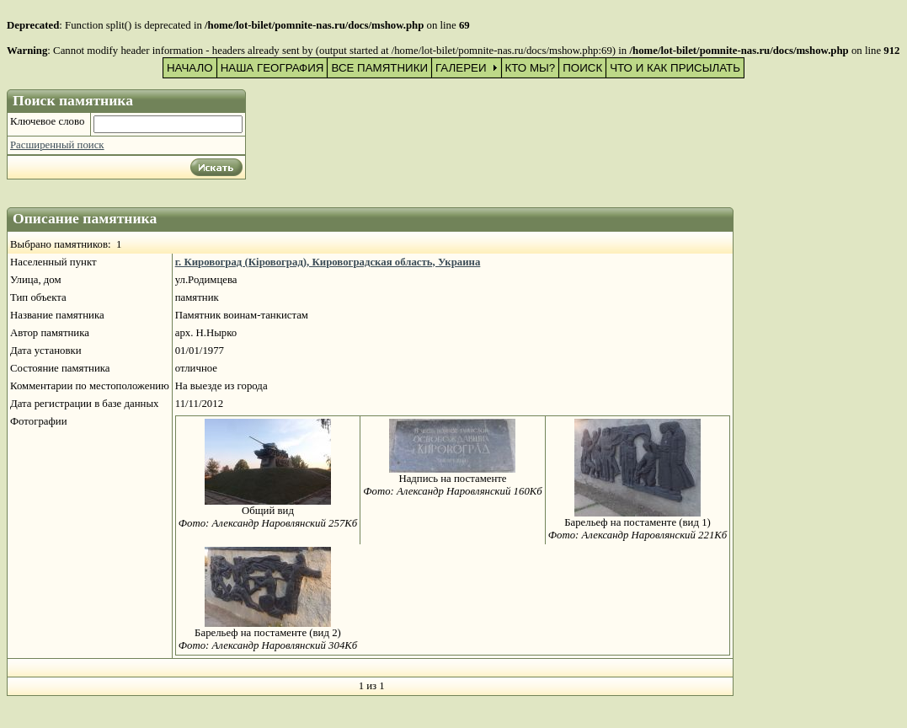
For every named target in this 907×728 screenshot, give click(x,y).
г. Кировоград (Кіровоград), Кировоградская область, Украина (328, 262)
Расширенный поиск (57, 145)
